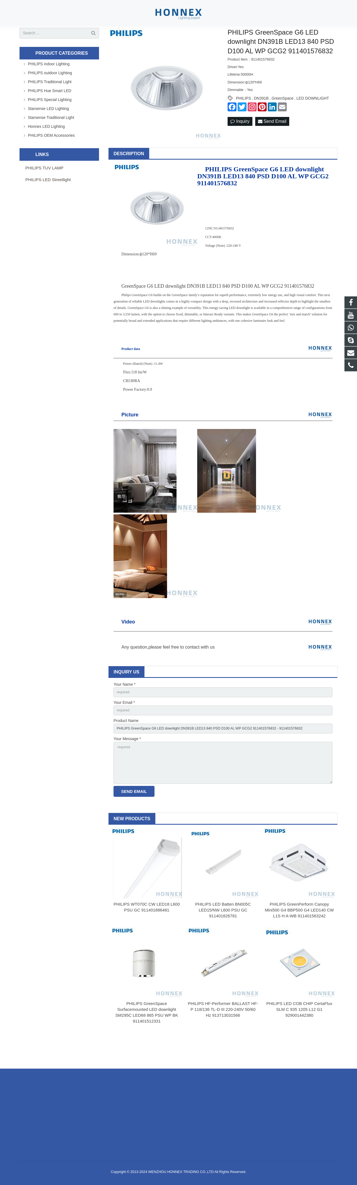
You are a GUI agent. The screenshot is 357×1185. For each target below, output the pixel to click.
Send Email (272, 142)
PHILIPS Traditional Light (49, 102)
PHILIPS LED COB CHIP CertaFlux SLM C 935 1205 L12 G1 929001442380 (299, 1038)
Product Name (126, 743)
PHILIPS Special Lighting (49, 120)
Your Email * (124, 724)
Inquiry (239, 142)
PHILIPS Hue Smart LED (49, 111)
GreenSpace (283, 119)
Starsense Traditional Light (51, 138)
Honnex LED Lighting (46, 147)
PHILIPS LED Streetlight (48, 200)
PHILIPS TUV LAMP (44, 188)
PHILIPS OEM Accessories (51, 156)
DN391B (261, 119)
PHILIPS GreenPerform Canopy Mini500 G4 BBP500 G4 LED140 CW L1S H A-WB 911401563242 (299, 939)
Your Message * (127, 763)
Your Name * (125, 705)
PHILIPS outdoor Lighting (50, 93)
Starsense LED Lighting (48, 129)
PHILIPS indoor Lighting (48, 84)
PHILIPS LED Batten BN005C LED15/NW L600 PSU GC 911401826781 (223, 939)
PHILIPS (243, 119)
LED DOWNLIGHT (312, 119)
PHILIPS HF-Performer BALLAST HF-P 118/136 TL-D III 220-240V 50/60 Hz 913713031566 (223, 1038)
